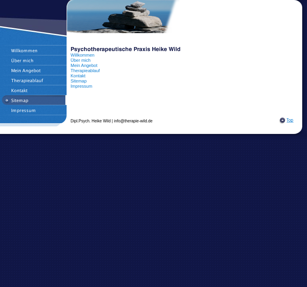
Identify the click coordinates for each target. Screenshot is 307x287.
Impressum (81, 86)
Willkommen (82, 55)
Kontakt (78, 75)
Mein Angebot (84, 65)
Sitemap (79, 81)
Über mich (81, 60)
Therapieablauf (85, 70)
